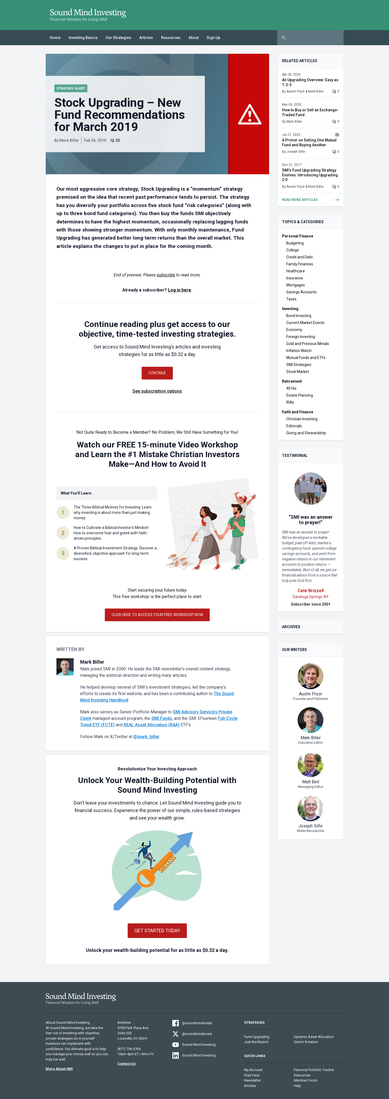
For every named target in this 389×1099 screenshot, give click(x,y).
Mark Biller (69, 140)
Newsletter (252, 1080)
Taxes (291, 299)
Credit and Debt (299, 257)
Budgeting (295, 243)
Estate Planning (299, 395)
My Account (253, 1070)
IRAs (290, 402)
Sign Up (213, 37)
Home (55, 37)
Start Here (251, 1075)
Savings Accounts (301, 292)
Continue (157, 373)
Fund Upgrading (256, 1037)
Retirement (292, 381)
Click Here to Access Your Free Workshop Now (157, 615)
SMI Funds (161, 718)
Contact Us (126, 1064)
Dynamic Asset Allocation (314, 1037)
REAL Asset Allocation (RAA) (152, 724)
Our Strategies (118, 37)
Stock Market (297, 371)
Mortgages (295, 285)
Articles (146, 37)
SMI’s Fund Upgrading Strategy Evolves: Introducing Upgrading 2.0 (310, 175)
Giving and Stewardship (306, 433)
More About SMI (59, 1069)
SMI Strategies (298, 364)
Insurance (294, 278)
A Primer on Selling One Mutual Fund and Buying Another (309, 142)
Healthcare (295, 271)
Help (297, 1086)
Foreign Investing (300, 337)
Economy (294, 330)
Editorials (294, 426)
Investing (290, 309)
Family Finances (299, 264)
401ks (291, 388)
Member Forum (305, 1080)
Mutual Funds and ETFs (306, 357)
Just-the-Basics (256, 1042)
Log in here (179, 290)
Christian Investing (301, 419)
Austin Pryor (296, 91)
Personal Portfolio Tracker (314, 1070)
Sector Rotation (306, 1042)
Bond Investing (298, 316)
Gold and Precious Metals (307, 344)
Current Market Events (305, 323)
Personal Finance (297, 236)
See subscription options (157, 391)
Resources (170, 37)
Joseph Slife (296, 152)
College (292, 250)
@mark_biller (146, 736)
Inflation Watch (299, 350)
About (193, 37)
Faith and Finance (297, 412)
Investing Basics (83, 37)
